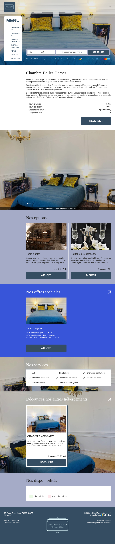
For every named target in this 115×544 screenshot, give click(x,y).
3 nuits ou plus (34, 328)
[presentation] (29, 203)
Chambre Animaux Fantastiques (40, 436)
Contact (15, 55)
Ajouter (46, 275)
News (13, 51)
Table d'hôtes (33, 253)
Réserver (15, 58)
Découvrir (46, 462)
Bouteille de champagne (83, 253)
